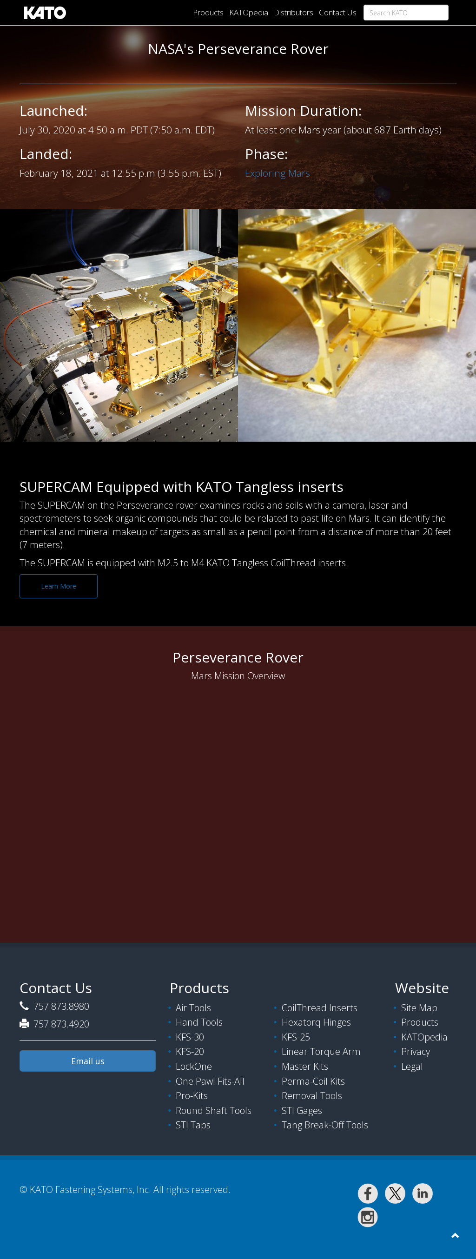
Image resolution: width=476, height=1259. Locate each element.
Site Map (419, 1007)
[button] (455, 1235)
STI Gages (302, 1110)
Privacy (415, 1051)
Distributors (293, 12)
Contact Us (338, 12)
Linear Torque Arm (321, 1051)
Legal (412, 1066)
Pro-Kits (192, 1095)
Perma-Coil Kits (313, 1081)
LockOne (194, 1066)
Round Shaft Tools (213, 1110)
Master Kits (305, 1066)
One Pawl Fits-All (210, 1081)
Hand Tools (199, 1022)
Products (208, 12)
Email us (88, 1061)
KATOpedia (248, 12)
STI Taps (193, 1125)
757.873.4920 (60, 1024)
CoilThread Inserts (319, 1007)
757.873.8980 (60, 1006)
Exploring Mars (277, 172)
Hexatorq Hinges (316, 1022)
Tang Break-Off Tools (325, 1125)
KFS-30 (190, 1037)
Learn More (58, 586)
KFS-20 (190, 1051)
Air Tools (193, 1007)
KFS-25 (296, 1037)
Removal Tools (312, 1095)
